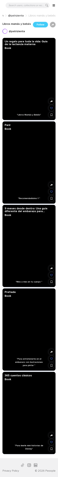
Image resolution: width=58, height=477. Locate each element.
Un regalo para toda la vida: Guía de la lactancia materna (26, 43)
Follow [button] (40, 24)
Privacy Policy (10, 470)
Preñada (10, 291)
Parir (8, 124)
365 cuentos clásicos (18, 375)
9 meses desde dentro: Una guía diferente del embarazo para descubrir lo (26, 210)
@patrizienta (16, 15)
